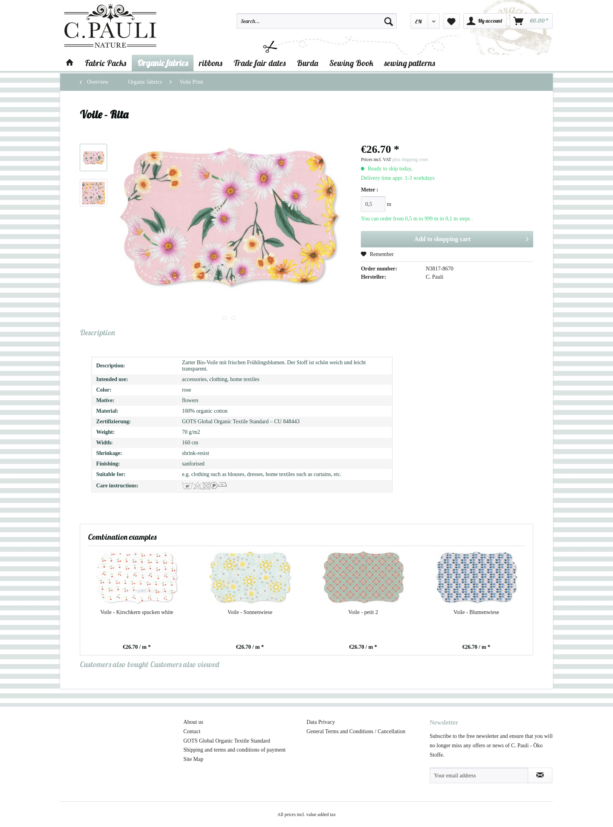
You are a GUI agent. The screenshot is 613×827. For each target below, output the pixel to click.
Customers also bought (114, 664)
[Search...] (317, 21)
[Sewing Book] (351, 63)
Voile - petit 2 (363, 612)
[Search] (388, 21)
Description (97, 332)
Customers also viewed (184, 664)
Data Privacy (320, 722)
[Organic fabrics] (163, 63)
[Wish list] (451, 21)
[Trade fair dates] (259, 63)
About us (193, 722)
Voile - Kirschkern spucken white (136, 612)
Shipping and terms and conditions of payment (234, 750)
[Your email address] (479, 775)
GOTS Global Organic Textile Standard (226, 741)
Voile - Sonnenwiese (250, 612)
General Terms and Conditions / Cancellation (355, 731)
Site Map (193, 759)
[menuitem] (317, 24)
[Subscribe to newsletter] (540, 775)
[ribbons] (211, 63)
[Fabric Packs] (105, 63)
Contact (192, 731)
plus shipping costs (410, 159)
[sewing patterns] (410, 63)
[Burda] (307, 63)
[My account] (485, 21)
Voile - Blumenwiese (476, 612)
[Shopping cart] (531, 21)
